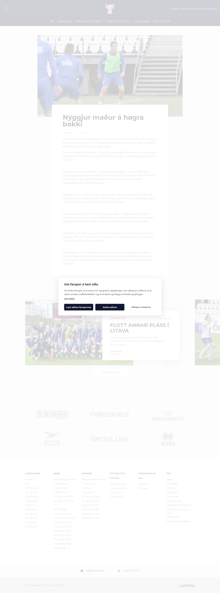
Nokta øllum (110, 307)
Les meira (69, 298)
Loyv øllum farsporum (78, 307)
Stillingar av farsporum (141, 307)
